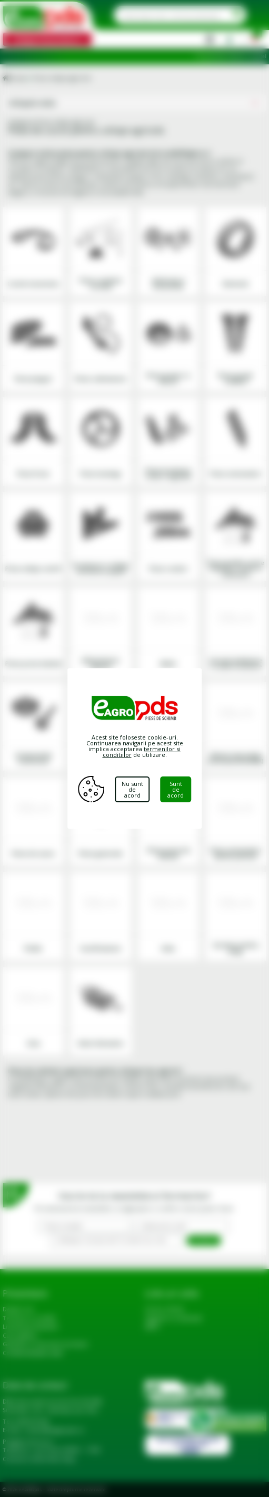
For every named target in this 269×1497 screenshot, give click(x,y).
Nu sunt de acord (132, 789)
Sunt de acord (175, 789)
